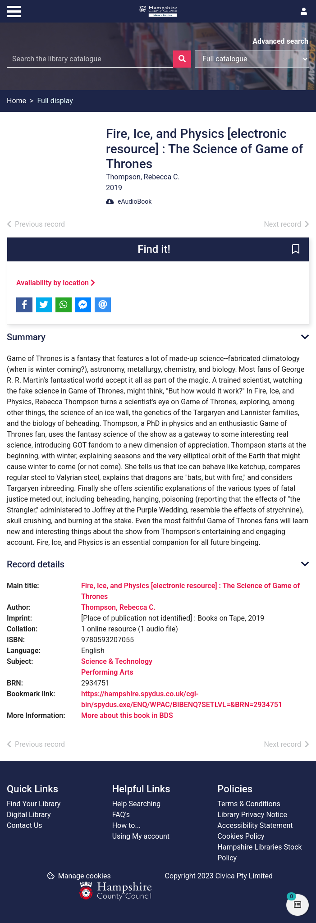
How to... (126, 825)
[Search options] (252, 59)
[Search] (182, 59)
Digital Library (29, 814)
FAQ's (121, 814)
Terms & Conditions (248, 804)
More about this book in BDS (127, 715)
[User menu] (303, 12)
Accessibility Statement (255, 825)
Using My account (140, 836)
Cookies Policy (240, 836)
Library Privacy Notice (252, 814)
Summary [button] (26, 337)
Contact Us (24, 825)
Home (16, 100)
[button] (296, 250)
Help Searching (136, 804)
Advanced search (280, 41)
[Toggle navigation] (14, 10)
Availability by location (55, 283)
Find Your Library (33, 804)
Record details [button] (35, 564)
